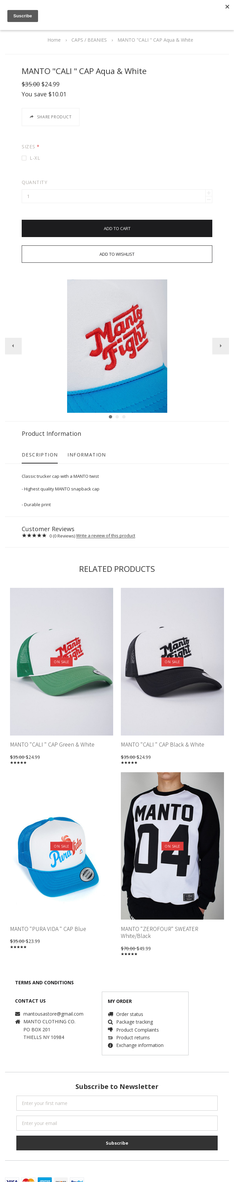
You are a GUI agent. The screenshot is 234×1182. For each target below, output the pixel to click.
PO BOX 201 (36, 1021)
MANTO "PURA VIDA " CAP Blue (48, 920)
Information (86, 446)
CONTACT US (30, 992)
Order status (129, 1006)
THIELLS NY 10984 (43, 1029)
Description (40, 446)
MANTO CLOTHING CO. (49, 1013)
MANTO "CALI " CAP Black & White (162, 736)
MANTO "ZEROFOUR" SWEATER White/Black (159, 924)
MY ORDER (120, 993)
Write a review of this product (105, 527)
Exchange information (140, 1037)
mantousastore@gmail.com (53, 1005)
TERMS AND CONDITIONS (44, 974)
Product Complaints (137, 1021)
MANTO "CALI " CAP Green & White (52, 736)
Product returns (133, 1029)
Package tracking (134, 1013)
